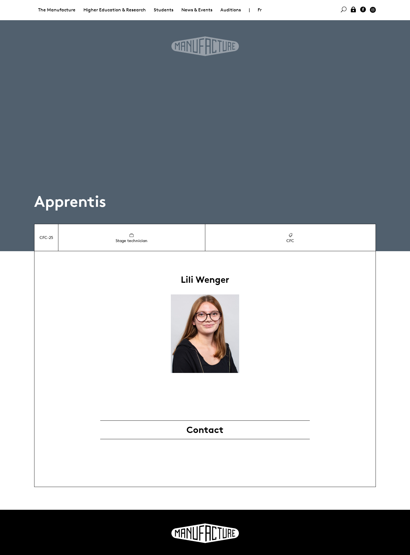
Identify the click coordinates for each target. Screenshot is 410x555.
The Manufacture (56, 10)
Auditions (230, 10)
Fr (260, 10)
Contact (205, 429)
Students (163, 10)
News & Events (196, 10)
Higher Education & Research (114, 10)
